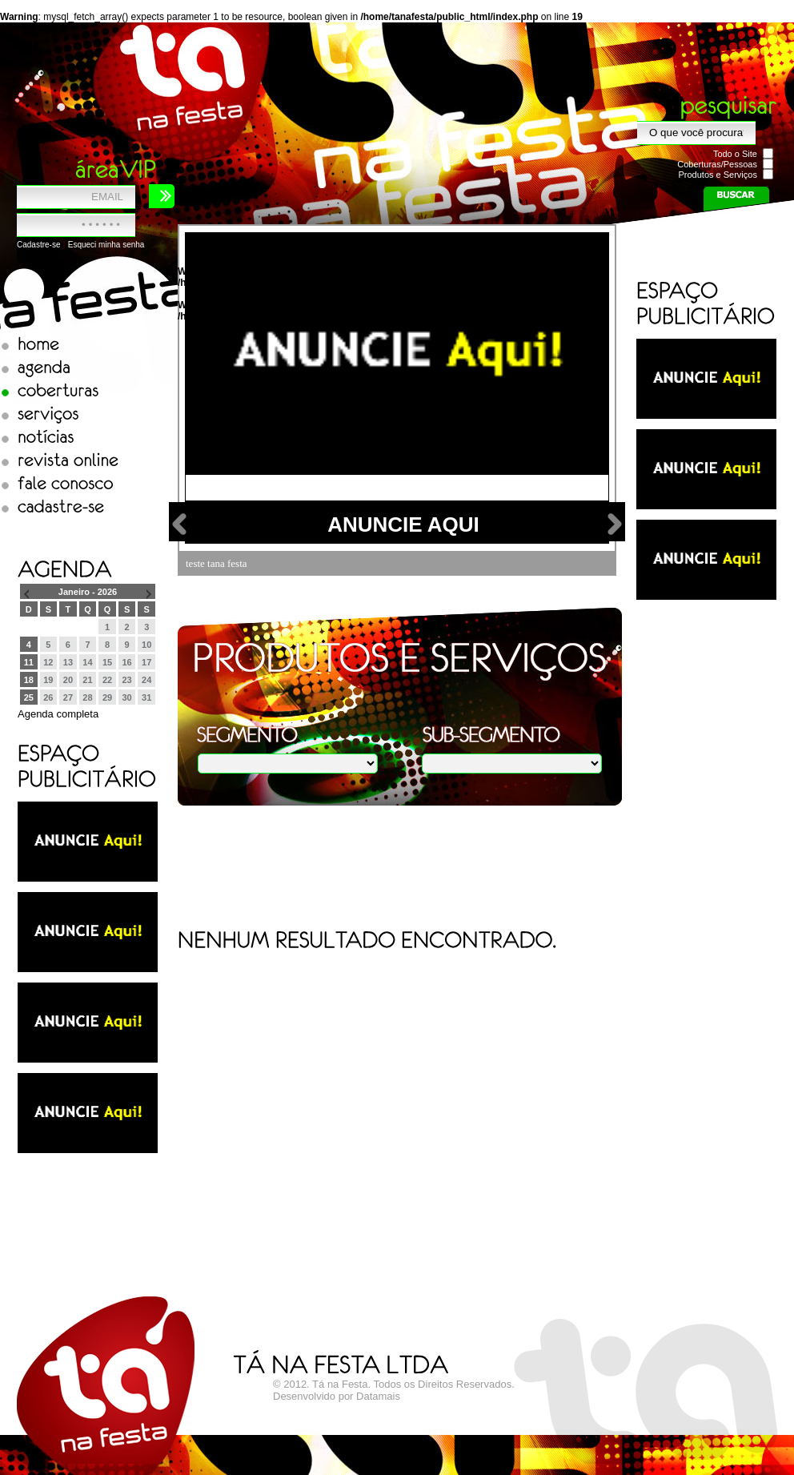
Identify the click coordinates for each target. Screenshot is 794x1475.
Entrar (161, 196)
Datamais (378, 1396)
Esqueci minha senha (106, 244)
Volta (179, 524)
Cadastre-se (38, 244)
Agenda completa (58, 714)
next (615, 524)
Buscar (736, 199)
